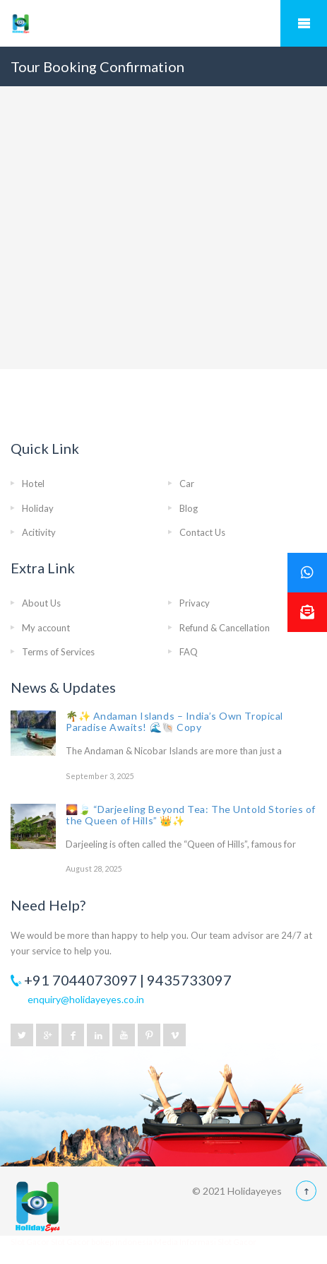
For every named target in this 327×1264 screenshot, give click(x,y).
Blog (188, 508)
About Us (41, 603)
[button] (307, 612)
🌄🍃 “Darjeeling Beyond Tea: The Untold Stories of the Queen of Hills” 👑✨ (191, 814)
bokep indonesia (122, 1241)
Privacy (194, 603)
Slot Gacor (31, 1241)
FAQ (188, 651)
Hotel (33, 483)
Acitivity (39, 532)
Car (186, 483)
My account (46, 627)
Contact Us (202, 532)
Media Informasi (185, 1241)
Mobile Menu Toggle (303, 23)
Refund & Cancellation (224, 627)
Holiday (38, 508)
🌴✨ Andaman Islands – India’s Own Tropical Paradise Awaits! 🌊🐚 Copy (174, 721)
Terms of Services (58, 651)
